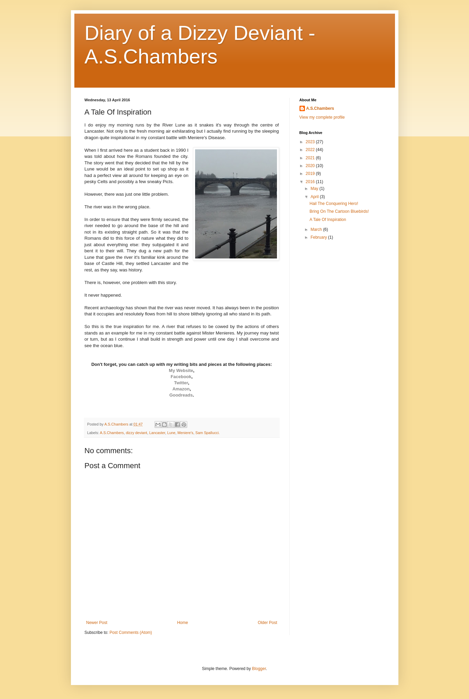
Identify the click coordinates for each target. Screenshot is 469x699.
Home (182, 622)
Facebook (181, 376)
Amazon (181, 388)
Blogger (259, 668)
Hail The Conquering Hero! (333, 203)
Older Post (267, 622)
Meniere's (185, 433)
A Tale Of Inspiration (327, 219)
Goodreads (181, 395)
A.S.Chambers (112, 433)
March (316, 229)
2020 (311, 165)
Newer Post (96, 622)
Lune (171, 433)
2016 (311, 181)
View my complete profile (322, 117)
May (314, 188)
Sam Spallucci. (207, 433)
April (315, 196)
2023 (311, 141)
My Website (181, 370)
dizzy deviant (136, 433)
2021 (311, 157)
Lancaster (157, 433)
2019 (311, 173)
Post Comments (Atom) (130, 632)
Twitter (181, 382)
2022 (311, 149)
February (319, 237)
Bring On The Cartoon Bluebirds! (339, 211)
